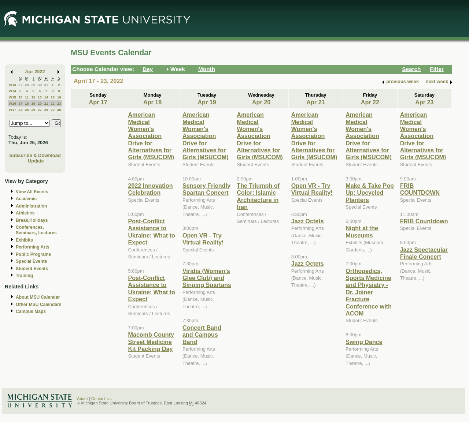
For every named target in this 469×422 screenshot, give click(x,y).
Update (36, 161)
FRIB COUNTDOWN (420, 189)
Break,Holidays (32, 220)
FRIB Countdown (424, 221)
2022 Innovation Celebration (150, 189)
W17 (12, 110)
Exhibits (24, 240)
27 (20, 85)
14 (46, 97)
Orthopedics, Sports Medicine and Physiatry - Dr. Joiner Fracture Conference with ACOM (369, 292)
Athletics (25, 213)
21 (46, 103)
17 (20, 103)
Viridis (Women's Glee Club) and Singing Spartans (206, 278)
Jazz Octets (307, 221)
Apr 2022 (35, 71)
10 (20, 97)
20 (40, 103)
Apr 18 (152, 102)
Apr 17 (98, 102)
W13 (12, 85)
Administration (31, 206)
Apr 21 (315, 102)
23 (59, 103)
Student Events (32, 268)
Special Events (31, 261)
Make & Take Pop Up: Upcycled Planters (370, 192)
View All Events (32, 191)
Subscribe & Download (35, 155)
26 (33, 110)
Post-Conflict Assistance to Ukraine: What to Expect (151, 232)
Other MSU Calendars (39, 304)
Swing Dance (364, 342)
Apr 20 (261, 102)
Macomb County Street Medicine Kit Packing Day (151, 341)
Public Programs (33, 254)
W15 (12, 97)
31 (46, 85)
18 (27, 103)
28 (27, 85)
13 (40, 97)
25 (27, 110)
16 (59, 97)
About (82, 398)
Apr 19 (206, 102)
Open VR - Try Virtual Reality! (203, 239)
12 (33, 97)
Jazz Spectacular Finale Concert (424, 253)
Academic (26, 198)
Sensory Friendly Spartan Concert (206, 189)
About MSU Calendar (38, 297)
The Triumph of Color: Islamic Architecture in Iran (258, 196)
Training (24, 275)
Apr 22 (370, 102)
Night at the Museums (362, 231)
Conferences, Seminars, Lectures (36, 230)
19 (33, 103)
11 (27, 97)
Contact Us (101, 398)
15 (53, 97)
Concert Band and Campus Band (201, 334)
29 (33, 85)
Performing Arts (32, 247)
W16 (12, 103)
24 (20, 110)
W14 (12, 91)
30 (40, 85)
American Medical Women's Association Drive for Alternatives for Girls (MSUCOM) (151, 135)
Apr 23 (424, 102)
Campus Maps (31, 311)
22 (53, 103)
